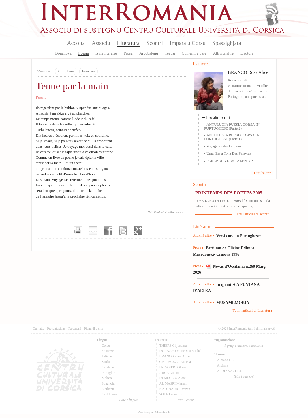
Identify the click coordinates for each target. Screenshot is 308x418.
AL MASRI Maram (173, 383)
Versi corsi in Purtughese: (238, 235)
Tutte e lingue (128, 400)
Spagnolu (108, 383)
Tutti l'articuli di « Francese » (165, 212)
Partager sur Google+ (137, 230)
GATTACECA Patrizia (175, 362)
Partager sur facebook (107, 230)
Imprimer (77, 230)
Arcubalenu (148, 53)
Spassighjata (226, 43)
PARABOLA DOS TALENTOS (230, 161)
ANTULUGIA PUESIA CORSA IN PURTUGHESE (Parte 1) (232, 137)
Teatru (170, 53)
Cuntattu (38, 328)
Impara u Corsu (187, 43)
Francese (88, 71)
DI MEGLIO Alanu (173, 378)
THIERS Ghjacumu (173, 346)
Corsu (106, 346)
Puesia (83, 53)
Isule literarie (106, 53)
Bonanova (63, 53)
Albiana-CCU (226, 360)
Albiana (222, 365)
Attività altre (223, 53)
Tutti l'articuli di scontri (252, 214)
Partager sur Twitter (122, 230)
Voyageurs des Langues (223, 146)
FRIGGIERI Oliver (172, 367)
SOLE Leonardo (170, 394)
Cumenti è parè (194, 53)
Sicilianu (108, 389)
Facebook (272, 19)
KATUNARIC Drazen (174, 389)
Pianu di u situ (93, 328)
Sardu (106, 362)
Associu (101, 43)
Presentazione (56, 328)
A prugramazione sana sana (243, 346)
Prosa (127, 53)
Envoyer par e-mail (92, 230)
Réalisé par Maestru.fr (154, 412)
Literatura (128, 43)
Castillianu (109, 394)
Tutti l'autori (262, 173)
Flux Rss (272, 9)
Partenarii (74, 328)
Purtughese (66, 71)
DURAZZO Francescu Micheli (180, 351)
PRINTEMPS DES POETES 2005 (228, 192)
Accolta (76, 43)
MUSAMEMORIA (232, 302)
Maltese (107, 378)
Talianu (107, 356)
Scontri (154, 43)
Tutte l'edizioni (243, 376)
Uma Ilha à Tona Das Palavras (228, 153)
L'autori (246, 53)
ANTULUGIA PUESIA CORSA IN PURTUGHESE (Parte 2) (232, 126)
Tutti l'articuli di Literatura (252, 310)
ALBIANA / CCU (229, 371)
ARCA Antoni (169, 373)
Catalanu (108, 367)
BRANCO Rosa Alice (248, 72)
